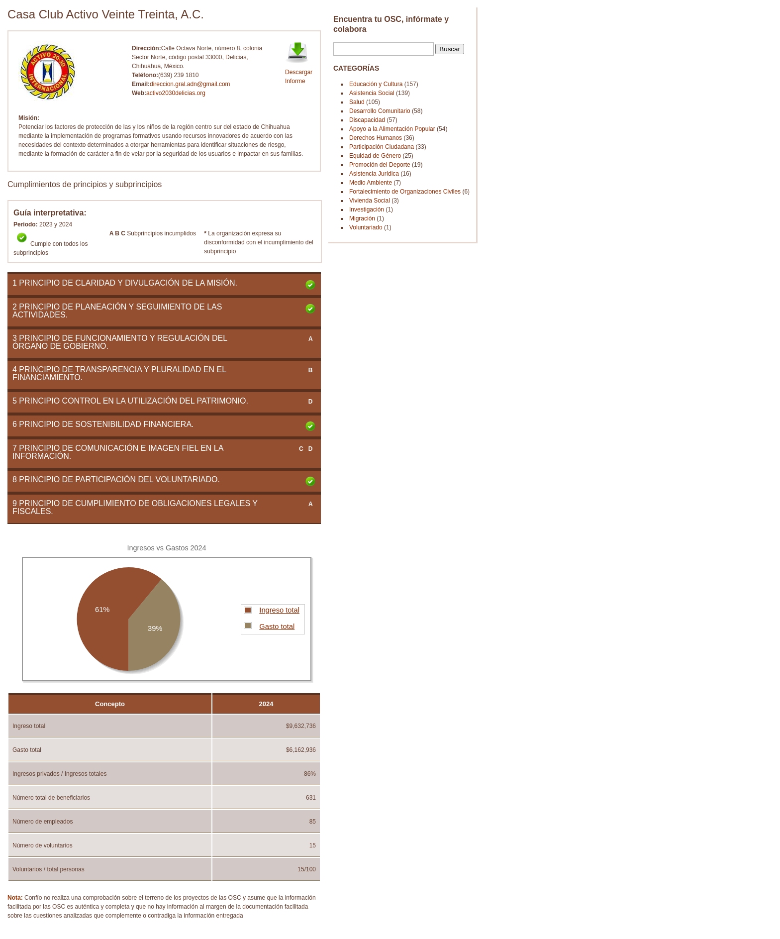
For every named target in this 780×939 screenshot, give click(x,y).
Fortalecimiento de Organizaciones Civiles (405, 191)
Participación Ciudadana (381, 146)
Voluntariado (366, 227)
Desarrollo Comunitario (379, 110)
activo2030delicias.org (175, 93)
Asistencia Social (372, 93)
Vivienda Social (369, 200)
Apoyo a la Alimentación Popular (392, 128)
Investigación (366, 209)
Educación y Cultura (375, 84)
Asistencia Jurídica (374, 173)
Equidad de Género (375, 155)
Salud (357, 102)
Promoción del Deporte (379, 164)
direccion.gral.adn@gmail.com (190, 84)
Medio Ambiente (370, 182)
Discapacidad (367, 119)
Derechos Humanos (375, 137)
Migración (362, 218)
